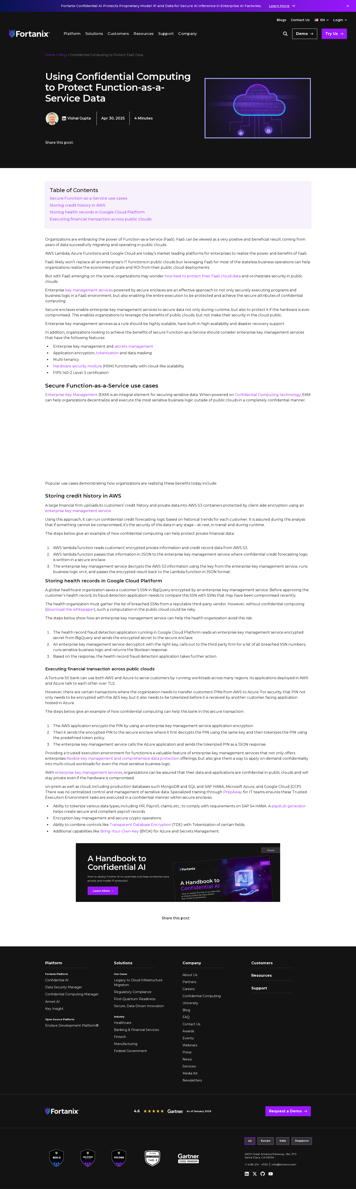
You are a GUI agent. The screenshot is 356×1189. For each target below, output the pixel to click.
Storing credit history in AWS (77, 205)
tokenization (107, 353)
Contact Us (300, 20)
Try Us (331, 34)
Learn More (279, 6)
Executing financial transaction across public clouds (101, 219)
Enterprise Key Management (71, 395)
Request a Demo (285, 1111)
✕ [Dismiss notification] (347, 6)
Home (50, 55)
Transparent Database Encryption (140, 825)
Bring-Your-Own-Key (119, 831)
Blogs (281, 20)
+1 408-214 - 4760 (256, 1164)
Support (166, 34)
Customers (118, 34)
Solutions (94, 34)
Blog (63, 55)
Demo (302, 34)
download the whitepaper (70, 609)
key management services (89, 290)
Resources (144, 34)
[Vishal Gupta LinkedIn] (64, 118)
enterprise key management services (88, 772)
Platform (72, 34)
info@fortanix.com (284, 1164)
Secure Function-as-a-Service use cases (88, 198)
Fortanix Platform (56, 974)
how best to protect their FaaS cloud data (203, 276)
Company (187, 34)
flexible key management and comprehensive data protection (123, 758)
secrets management (133, 346)
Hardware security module (77, 366)
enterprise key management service (78, 511)
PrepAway (232, 792)
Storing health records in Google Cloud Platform (97, 212)
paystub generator (289, 806)
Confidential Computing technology (268, 395)
